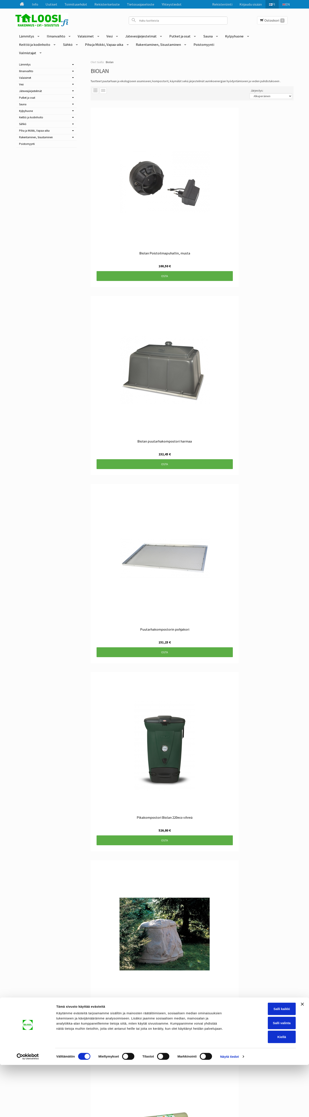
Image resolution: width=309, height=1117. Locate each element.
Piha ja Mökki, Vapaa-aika (104, 44)
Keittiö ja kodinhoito (34, 44)
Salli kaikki (262, 1061)
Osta (121, 190)
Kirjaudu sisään (248, 4)
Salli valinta (262, 1075)
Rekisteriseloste (107, 4)
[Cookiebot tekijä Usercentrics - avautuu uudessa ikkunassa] (28, 1108)
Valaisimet (86, 36)
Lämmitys (26, 36)
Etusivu (35, 1019)
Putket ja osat (180, 36)
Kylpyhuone (234, 36)
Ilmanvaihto (56, 36)
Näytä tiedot (229, 1108)
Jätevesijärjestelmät (141, 36)
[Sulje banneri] (302, 1056)
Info (35, 4)
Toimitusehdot (75, 4)
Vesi (109, 36)
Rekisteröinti (220, 4)
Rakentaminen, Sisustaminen (158, 44)
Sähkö (68, 44)
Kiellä (262, 1089)
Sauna (208, 36)
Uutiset (51, 4)
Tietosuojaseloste (140, 4)
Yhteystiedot (172, 4)
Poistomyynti (204, 44)
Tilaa (129, 1042)
